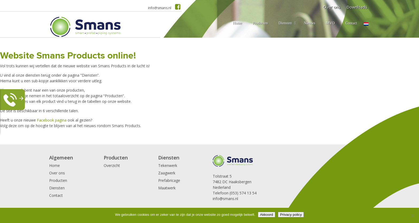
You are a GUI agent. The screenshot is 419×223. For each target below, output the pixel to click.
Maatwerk (167, 187)
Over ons (331, 7)
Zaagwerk (166, 172)
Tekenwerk (167, 165)
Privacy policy (291, 215)
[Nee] (412, 215)
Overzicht (112, 165)
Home (54, 165)
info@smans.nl (159, 7)
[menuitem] (366, 24)
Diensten (57, 187)
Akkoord (266, 215)
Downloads (357, 7)
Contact (56, 195)
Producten (58, 180)
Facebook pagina (52, 120)
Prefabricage (169, 180)
